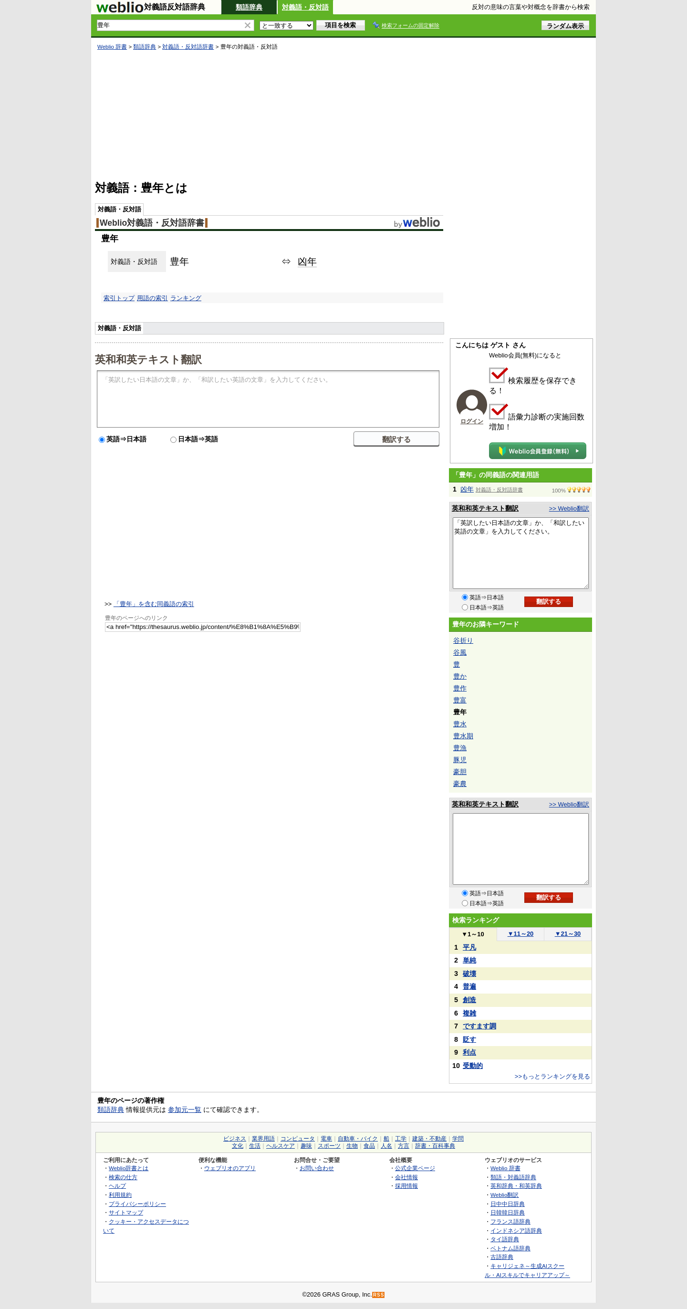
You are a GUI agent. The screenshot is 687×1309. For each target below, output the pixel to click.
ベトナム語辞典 (510, 1248)
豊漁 (460, 748)
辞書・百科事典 (435, 1146)
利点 (469, 1052)
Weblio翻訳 (504, 1195)
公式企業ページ (415, 1168)
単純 (469, 960)
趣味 (306, 1146)
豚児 (460, 760)
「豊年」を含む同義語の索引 (154, 603)
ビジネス (234, 1138)
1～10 (472, 934)
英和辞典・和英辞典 (516, 1186)
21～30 (568, 933)
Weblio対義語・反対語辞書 (152, 223)
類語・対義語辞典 (513, 1177)
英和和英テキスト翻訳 (148, 359)
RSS (379, 1295)
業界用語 (263, 1138)
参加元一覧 (184, 1109)
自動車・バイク (358, 1138)
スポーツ (329, 1146)
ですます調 (479, 1026)
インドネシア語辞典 (516, 1230)
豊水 (460, 724)
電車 (326, 1138)
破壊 (469, 973)
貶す (469, 1039)
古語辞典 (501, 1257)
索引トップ (119, 298)
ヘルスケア (280, 1146)
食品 (369, 1146)
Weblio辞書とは (128, 1168)
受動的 (473, 1065)
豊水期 (463, 736)
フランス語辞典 (510, 1221)
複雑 (469, 1013)
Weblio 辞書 (112, 47)
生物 (352, 1146)
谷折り (463, 640)
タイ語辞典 (504, 1239)
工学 (400, 1138)
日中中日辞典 (507, 1204)
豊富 (460, 700)
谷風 (460, 652)
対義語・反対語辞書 (188, 47)
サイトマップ (126, 1212)
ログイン (471, 421)
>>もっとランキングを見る (552, 1076)
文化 (237, 1146)
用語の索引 (152, 298)
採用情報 (406, 1186)
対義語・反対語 (305, 7)
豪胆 (460, 771)
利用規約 (120, 1195)
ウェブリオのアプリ (230, 1168)
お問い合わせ (317, 1168)
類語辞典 (249, 7)
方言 (403, 1146)
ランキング (185, 298)
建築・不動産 (429, 1138)
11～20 (521, 933)
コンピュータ (298, 1138)
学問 (458, 1138)
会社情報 (406, 1177)
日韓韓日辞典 (507, 1212)
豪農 (460, 783)
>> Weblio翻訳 (569, 508)
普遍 (469, 986)
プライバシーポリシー (137, 1204)
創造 (469, 1000)
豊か (460, 676)
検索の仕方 (123, 1177)
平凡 (469, 947)
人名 (386, 1146)
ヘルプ (117, 1186)
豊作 (460, 688)
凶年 (307, 261)
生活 (254, 1146)
